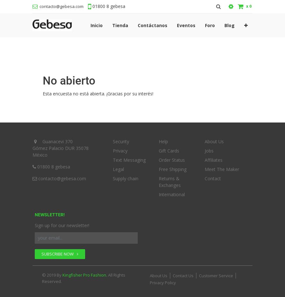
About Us (214, 141)
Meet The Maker (222, 169)
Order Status (172, 160)
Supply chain (125, 178)
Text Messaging (129, 160)
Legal (118, 169)
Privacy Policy (163, 283)
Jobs (209, 151)
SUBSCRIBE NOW (59, 254)
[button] (245, 25)
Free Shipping (172, 169)
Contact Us (183, 275)
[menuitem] (96, 25)
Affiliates (214, 160)
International (172, 194)
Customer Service (216, 275)
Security (121, 141)
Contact (213, 178)
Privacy (120, 151)
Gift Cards (169, 151)
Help (163, 141)
